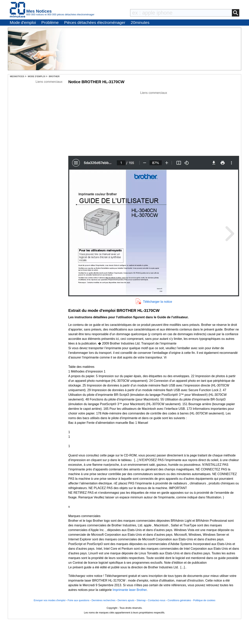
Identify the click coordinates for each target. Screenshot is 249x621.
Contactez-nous (156, 600)
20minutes (140, 22)
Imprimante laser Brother (130, 589)
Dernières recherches (103, 600)
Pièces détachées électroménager (94, 22)
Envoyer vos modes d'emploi (49, 600)
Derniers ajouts (126, 600)
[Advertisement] (153, 122)
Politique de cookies (204, 600)
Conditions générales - (180, 600)
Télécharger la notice (157, 301)
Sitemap (141, 600)
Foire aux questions (78, 600)
